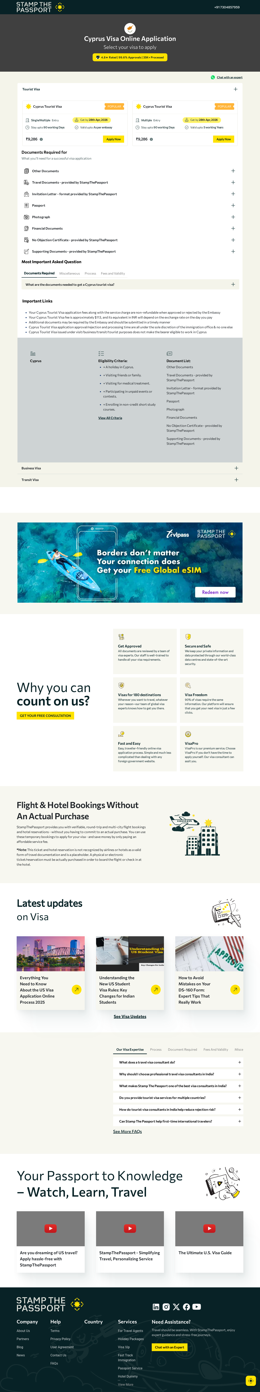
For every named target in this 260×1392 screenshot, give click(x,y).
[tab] (130, 89)
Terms (55, 1331)
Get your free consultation (45, 715)
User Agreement (62, 1347)
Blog (20, 1347)
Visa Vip (124, 1347)
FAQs (54, 1363)
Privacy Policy (60, 1339)
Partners (23, 1339)
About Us (23, 1331)
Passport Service (130, 1368)
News (21, 1355)
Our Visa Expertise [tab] (130, 1049)
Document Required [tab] (182, 1049)
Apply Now (113, 139)
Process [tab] (155, 1049)
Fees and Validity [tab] (216, 1049)
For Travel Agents (130, 1331)
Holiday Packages (131, 1339)
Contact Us (58, 1355)
